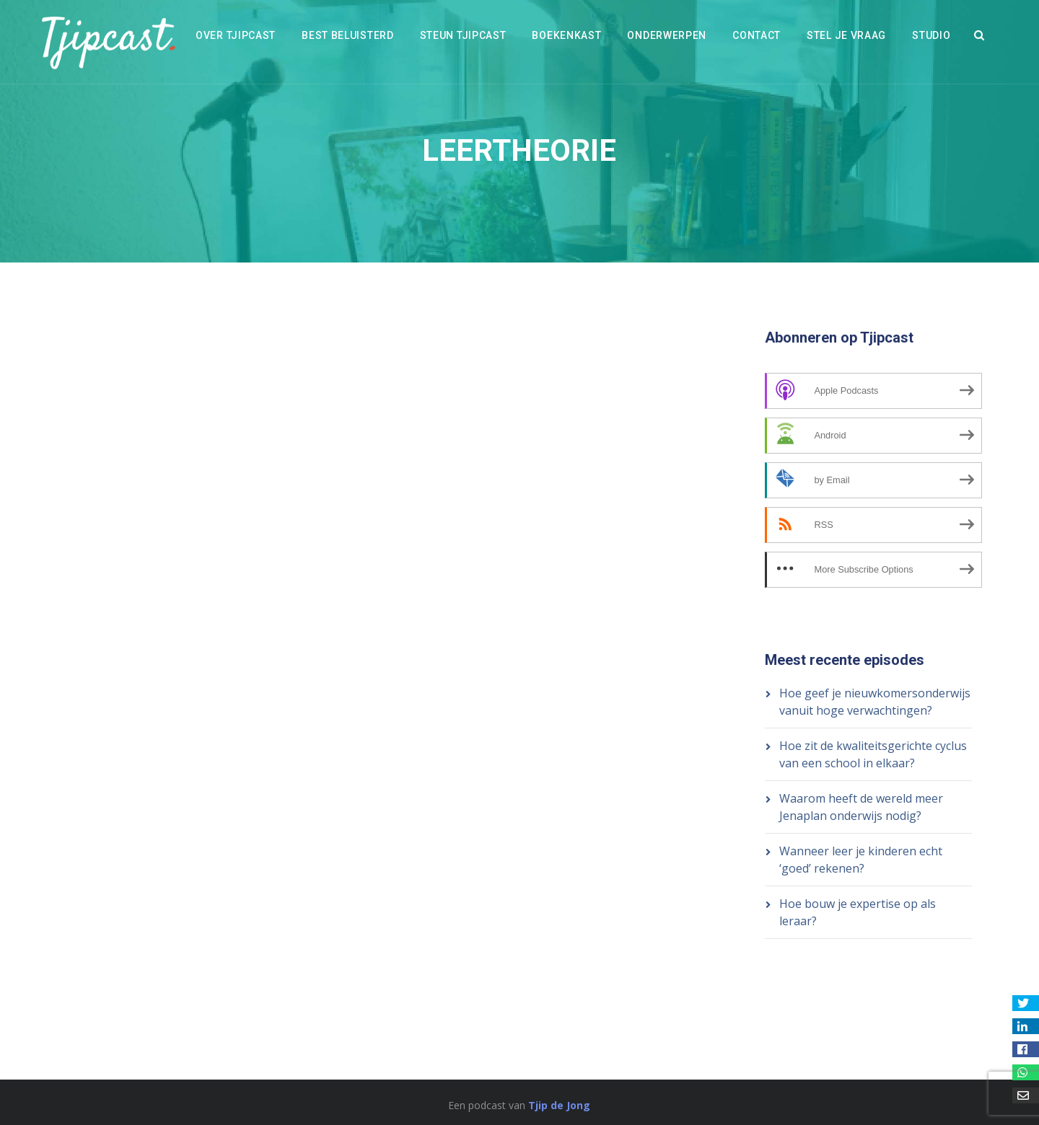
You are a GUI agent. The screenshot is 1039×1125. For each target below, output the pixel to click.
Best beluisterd (348, 35)
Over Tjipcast (236, 35)
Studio (931, 35)
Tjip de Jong (559, 1105)
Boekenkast (566, 35)
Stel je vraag (846, 35)
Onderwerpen (666, 35)
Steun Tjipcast (463, 35)
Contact (756, 35)
